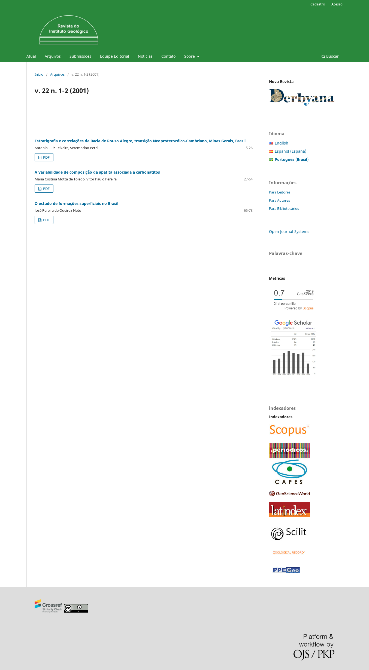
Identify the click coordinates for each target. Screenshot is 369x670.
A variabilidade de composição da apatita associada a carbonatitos (97, 172)
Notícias (145, 56)
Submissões (80, 56)
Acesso (337, 4)
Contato (168, 56)
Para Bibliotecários (284, 208)
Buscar (330, 56)
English (281, 143)
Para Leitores (279, 192)
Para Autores (279, 200)
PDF (46, 157)
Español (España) (290, 151)
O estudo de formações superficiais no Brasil (76, 203)
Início (39, 74)
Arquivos (53, 56)
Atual (31, 56)
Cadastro (317, 4)
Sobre (190, 56)
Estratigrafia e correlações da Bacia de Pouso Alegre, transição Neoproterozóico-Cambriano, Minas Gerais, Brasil (140, 140)
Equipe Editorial (114, 56)
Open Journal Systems (289, 231)
